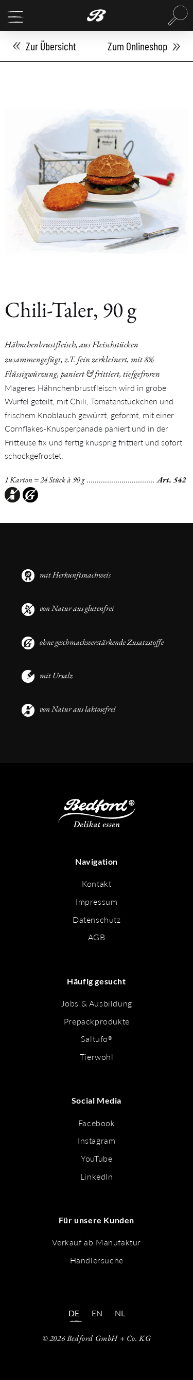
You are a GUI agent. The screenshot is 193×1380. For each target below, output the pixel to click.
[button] (15, 17)
